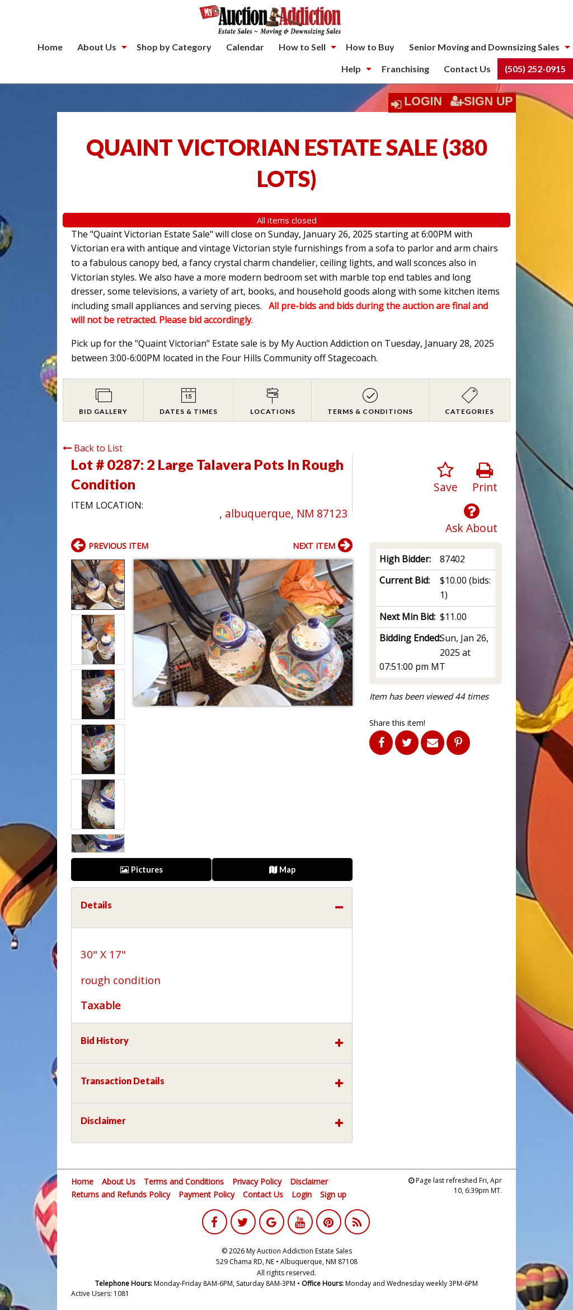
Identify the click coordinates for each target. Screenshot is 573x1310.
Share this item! (397, 722)
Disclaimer (309, 1181)
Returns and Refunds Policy (120, 1194)
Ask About (471, 518)
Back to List (93, 448)
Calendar (245, 46)
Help (351, 68)
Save (446, 478)
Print (484, 478)
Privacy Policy (256, 1181)
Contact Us (467, 68)
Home (50, 46)
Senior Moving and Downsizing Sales (484, 46)
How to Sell (302, 46)
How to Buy (370, 46)
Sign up (333, 1194)
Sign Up (481, 101)
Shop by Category (174, 46)
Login (423, 101)
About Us (96, 46)
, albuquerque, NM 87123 (283, 513)
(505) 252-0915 (535, 68)
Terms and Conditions (184, 1181)
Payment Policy (206, 1194)
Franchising (405, 68)
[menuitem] (50, 47)
